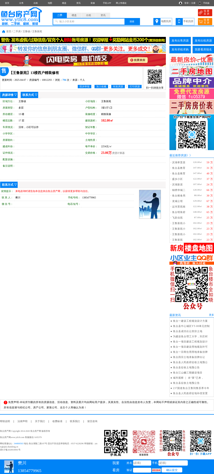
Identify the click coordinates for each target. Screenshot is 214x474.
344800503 (18, 443)
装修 (93, 3)
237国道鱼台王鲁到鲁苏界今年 (191, 388)
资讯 (78, 3)
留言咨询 (92, 421)
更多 (211, 315)
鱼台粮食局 (178, 195)
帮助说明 (5, 421)
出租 (36, 3)
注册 (193, 3)
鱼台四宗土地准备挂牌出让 (189, 357)
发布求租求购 (180, 49)
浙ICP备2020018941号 (10, 450)
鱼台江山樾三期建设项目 (187, 372)
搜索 (132, 21)
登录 (186, 3)
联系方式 (28, 94)
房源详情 (7, 94)
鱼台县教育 (178, 168)
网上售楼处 (121, 3)
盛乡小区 (177, 179)
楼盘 (64, 3)
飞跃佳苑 (177, 217)
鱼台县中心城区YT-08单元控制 (191, 326)
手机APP (107, 3)
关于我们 (40, 421)
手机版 (206, 3)
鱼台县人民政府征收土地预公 (190, 362)
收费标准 (57, 421)
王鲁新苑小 (178, 223)
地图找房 (166, 21)
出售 (21, 3)
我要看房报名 (203, 49)
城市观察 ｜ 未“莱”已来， (188, 377)
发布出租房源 (203, 40)
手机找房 (188, 21)
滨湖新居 (177, 184)
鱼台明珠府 (178, 212)
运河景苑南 (178, 206)
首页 (7, 3)
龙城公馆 (177, 201)
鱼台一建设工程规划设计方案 (190, 321)
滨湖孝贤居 (178, 162)
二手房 (17, 31)
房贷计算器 (118, 153)
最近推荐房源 (178, 155)
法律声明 (22, 421)
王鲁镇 (26, 31)
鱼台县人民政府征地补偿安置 (190, 393)
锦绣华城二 (178, 190)
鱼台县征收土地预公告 (186, 367)
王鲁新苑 (37, 31)
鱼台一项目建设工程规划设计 (190, 341)
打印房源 (135, 86)
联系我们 (75, 421)
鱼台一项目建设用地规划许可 (190, 346)
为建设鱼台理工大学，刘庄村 (190, 336)
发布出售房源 (180, 40)
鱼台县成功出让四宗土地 (187, 331)
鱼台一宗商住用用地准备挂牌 (190, 352)
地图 (50, 3)
